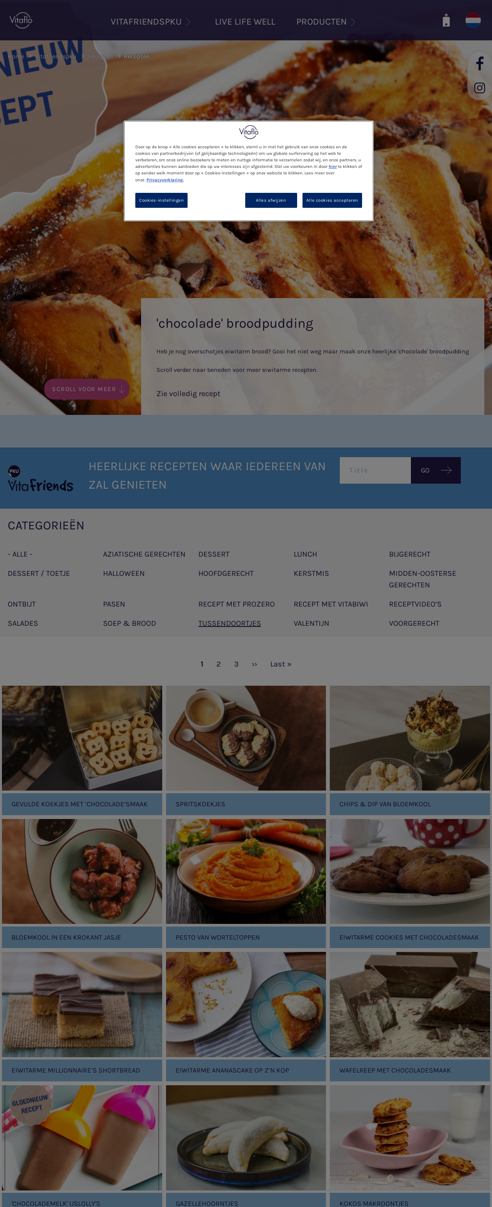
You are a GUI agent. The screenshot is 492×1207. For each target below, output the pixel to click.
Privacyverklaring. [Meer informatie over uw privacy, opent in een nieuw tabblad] (165, 179)
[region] (249, 171)
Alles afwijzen (271, 200)
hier (333, 166)
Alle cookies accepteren (332, 200)
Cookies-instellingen (161, 200)
